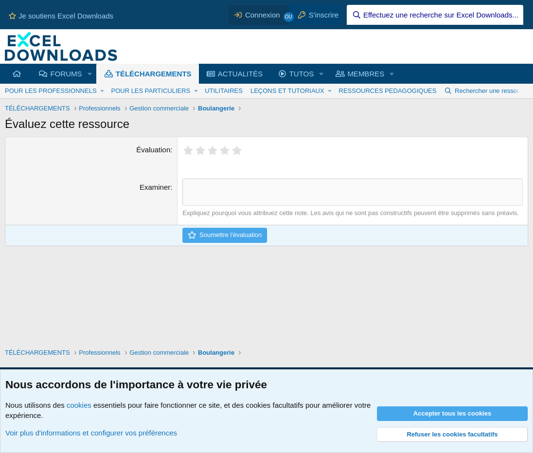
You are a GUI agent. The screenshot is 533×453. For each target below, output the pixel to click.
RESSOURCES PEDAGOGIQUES (388, 90)
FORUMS (66, 74)
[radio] (188, 150)
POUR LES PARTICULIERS (150, 90)
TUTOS (301, 74)
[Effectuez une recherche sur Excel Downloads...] (435, 15)
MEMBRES (365, 74)
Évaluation (153, 149)
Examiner (155, 187)
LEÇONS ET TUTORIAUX (287, 90)
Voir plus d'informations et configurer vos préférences (91, 433)
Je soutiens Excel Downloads (61, 16)
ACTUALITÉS (240, 74)
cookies (79, 405)
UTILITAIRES (224, 90)
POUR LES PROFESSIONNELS (51, 90)
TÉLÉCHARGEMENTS (154, 74)
